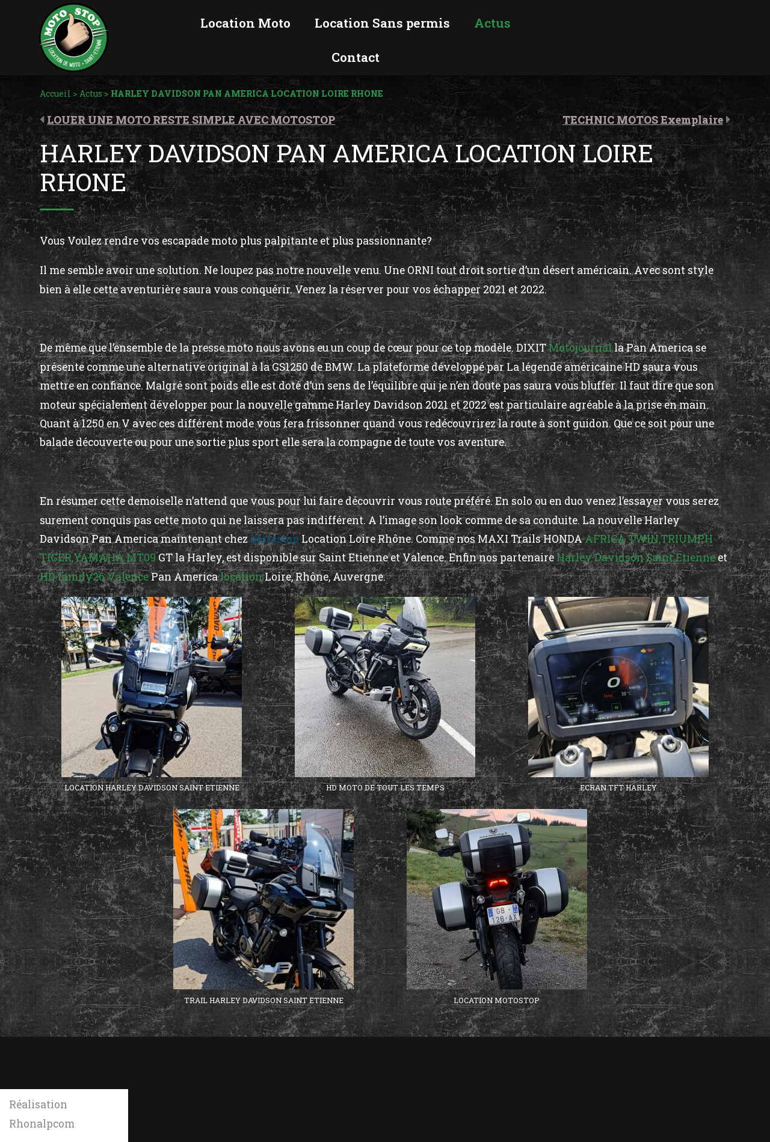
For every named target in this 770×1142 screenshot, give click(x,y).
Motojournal (579, 348)
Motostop (275, 539)
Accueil (55, 93)
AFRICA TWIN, (623, 539)
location (241, 577)
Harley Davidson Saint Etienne (635, 557)
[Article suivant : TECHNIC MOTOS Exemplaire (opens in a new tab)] (646, 119)
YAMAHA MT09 (114, 557)
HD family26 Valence (94, 577)
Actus (90, 93)
